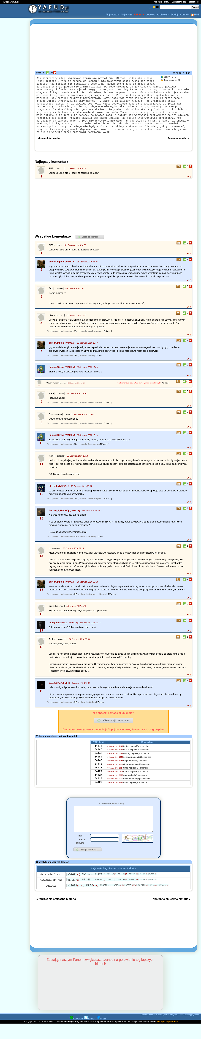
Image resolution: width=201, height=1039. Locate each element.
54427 (98, 782)
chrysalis (54, 496)
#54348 (153, 895)
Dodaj (174, 14)
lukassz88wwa (56, 377)
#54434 (153, 889)
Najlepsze (126, 14)
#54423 (143, 889)
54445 (98, 761)
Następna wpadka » (178, 147)
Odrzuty (139, 14)
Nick (80, 850)
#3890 (92, 900)
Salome (53, 692)
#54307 (74, 895)
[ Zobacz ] (107, 341)
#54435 (133, 889)
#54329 (87, 894)
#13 (75, 604)
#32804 (163, 900)
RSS (195, 14)
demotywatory (72, 1037)
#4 (74, 365)
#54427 (87, 889)
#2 (74, 341)
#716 (153, 900)
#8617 (131, 900)
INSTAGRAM (76, 1034)
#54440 (122, 889)
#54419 (111, 889)
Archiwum (163, 14)
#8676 (119, 900)
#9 (74, 454)
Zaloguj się (194, 2)
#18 (75, 712)
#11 (75, 546)
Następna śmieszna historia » (172, 914)
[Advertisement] (13, 519)
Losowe (150, 14)
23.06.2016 (178, 73)
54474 (98, 756)
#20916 (106, 900)
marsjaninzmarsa (58, 632)
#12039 (76, 900)
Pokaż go (166, 393)
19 (170, 80)
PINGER (101, 1034)
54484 (98, 769)
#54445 (100, 889)
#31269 (143, 900)
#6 (74, 412)
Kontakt (184, 14)
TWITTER (89, 1034)
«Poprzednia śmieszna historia (56, 914)
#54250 (143, 895)
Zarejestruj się (179, 2)
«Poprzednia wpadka (49, 147)
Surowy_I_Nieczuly (59, 520)
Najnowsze (112, 14)
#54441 (74, 889)
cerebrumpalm (56, 271)
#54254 (122, 894)
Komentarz (111, 813)
